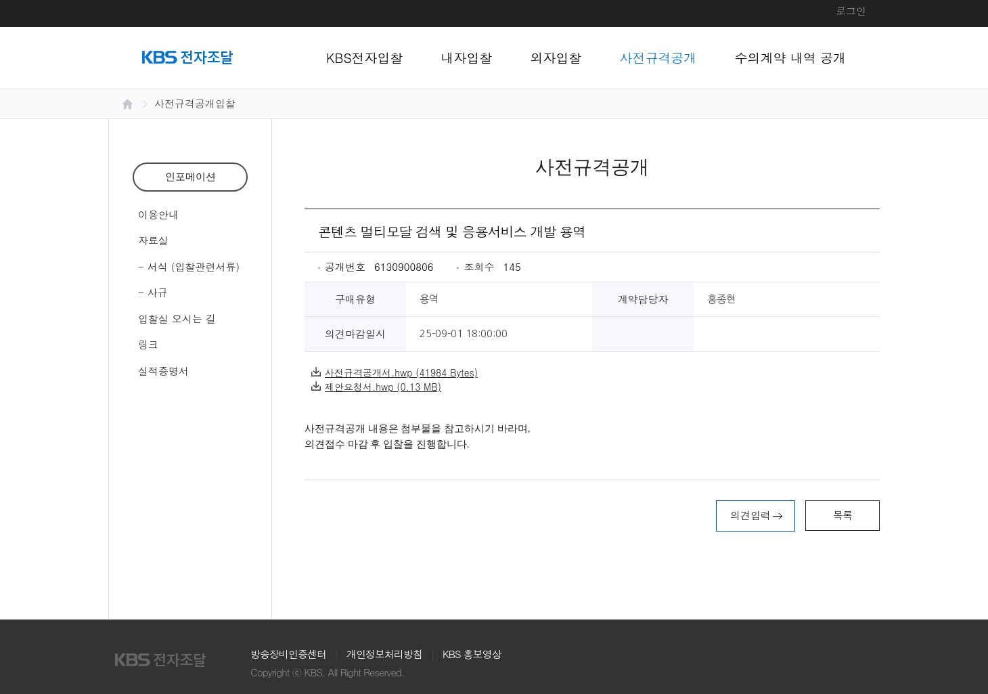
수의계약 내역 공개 (791, 57)
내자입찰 (467, 57)
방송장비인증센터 (288, 654)
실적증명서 (163, 371)
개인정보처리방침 (384, 654)
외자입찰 (556, 57)
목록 (842, 515)
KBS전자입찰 (364, 57)
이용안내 (158, 214)
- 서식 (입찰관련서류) (189, 266)
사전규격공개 (658, 57)
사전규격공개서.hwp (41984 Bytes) (394, 372)
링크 (148, 344)
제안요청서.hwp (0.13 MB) (376, 386)
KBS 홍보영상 (472, 654)
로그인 (851, 10)
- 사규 (153, 292)
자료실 (153, 240)
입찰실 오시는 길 (177, 318)
